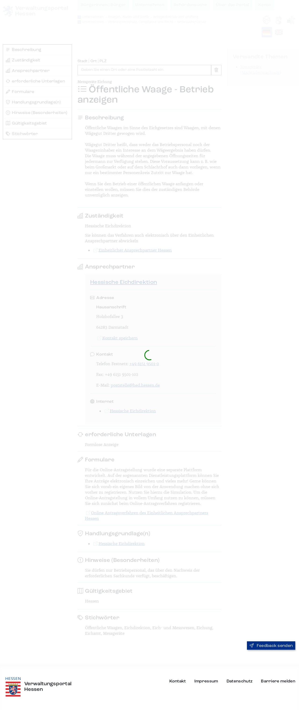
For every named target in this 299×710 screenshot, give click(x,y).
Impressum (206, 681)
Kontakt (177, 681)
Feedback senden (271, 646)
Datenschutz (240, 681)
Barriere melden (278, 681)
